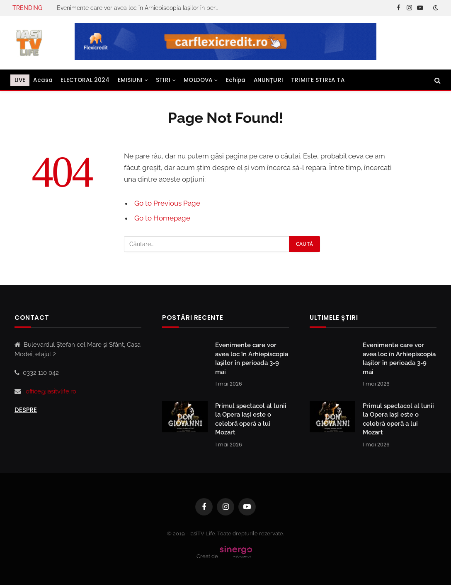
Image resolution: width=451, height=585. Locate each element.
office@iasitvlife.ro (51, 391)
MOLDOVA (198, 80)
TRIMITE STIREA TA (317, 80)
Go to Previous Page (167, 203)
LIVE (20, 80)
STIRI (163, 80)
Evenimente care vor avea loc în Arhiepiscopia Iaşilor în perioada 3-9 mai (140, 8)
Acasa (43, 80)
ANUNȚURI (268, 80)
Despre (26, 409)
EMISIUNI (130, 80)
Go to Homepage (162, 218)
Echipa (236, 80)
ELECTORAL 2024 (85, 80)
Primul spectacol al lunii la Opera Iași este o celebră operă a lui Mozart (250, 419)
